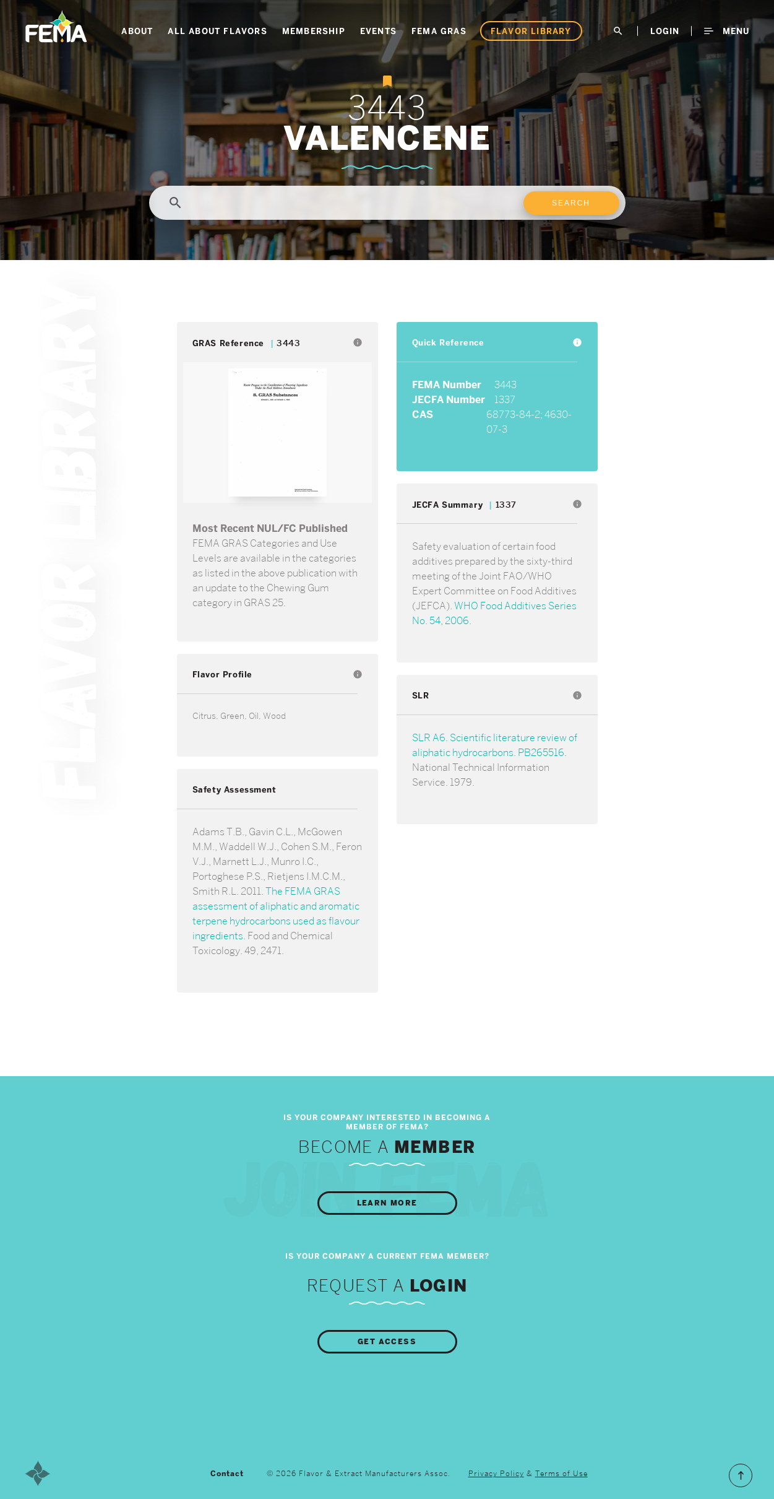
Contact (227, 1474)
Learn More (387, 1203)
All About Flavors (217, 31)
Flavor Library (531, 31)
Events (378, 31)
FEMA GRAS (439, 31)
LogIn (664, 31)
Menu (726, 31)
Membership (313, 31)
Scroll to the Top (740, 1475)
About (137, 31)
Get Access (387, 1341)
